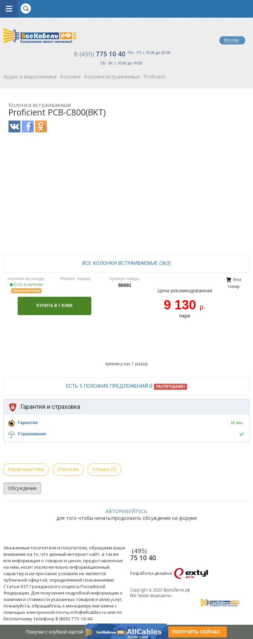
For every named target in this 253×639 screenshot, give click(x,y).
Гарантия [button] (28, 422)
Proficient (154, 77)
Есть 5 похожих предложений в (126, 386)
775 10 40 (99, 54)
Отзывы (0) (104, 469)
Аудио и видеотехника (29, 77)
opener (9, 9)
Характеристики (26, 469)
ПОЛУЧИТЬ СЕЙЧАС (196, 632)
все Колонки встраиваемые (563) (126, 263)
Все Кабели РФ (39, 35)
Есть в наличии (26, 284)
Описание (68, 469)
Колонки (70, 77)
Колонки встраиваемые (112, 77)
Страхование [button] (32, 433)
